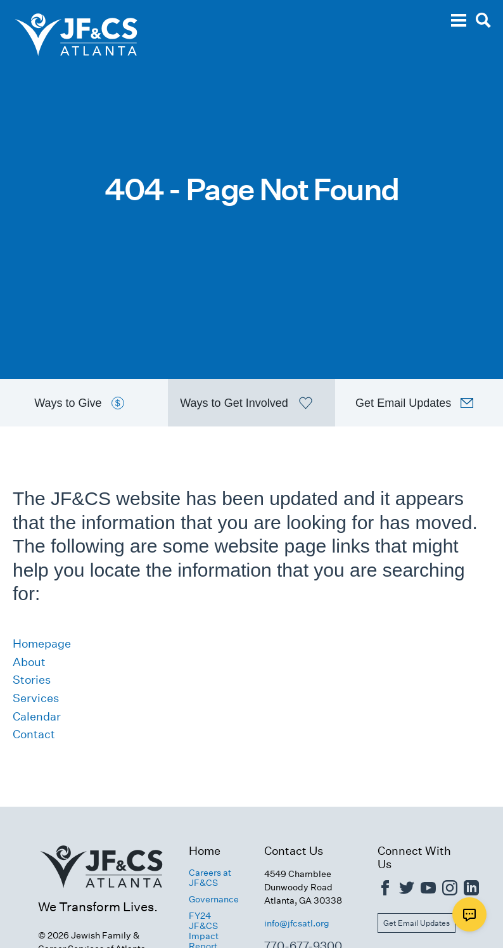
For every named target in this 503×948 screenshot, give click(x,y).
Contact (34, 734)
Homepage (42, 643)
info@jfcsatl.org (296, 923)
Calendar (37, 716)
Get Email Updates (416, 923)
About (29, 662)
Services (36, 698)
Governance (214, 899)
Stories (32, 679)
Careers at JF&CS (210, 877)
